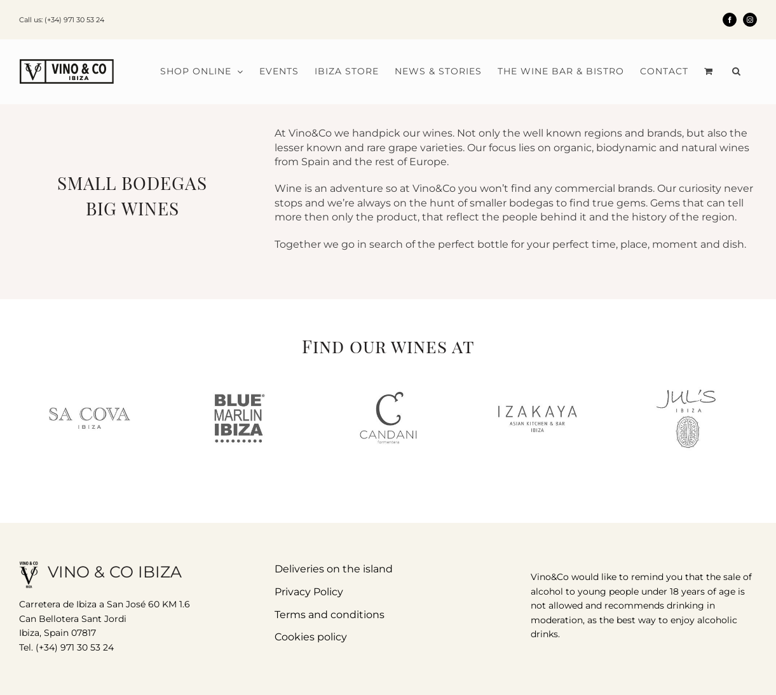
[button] (736, 71)
